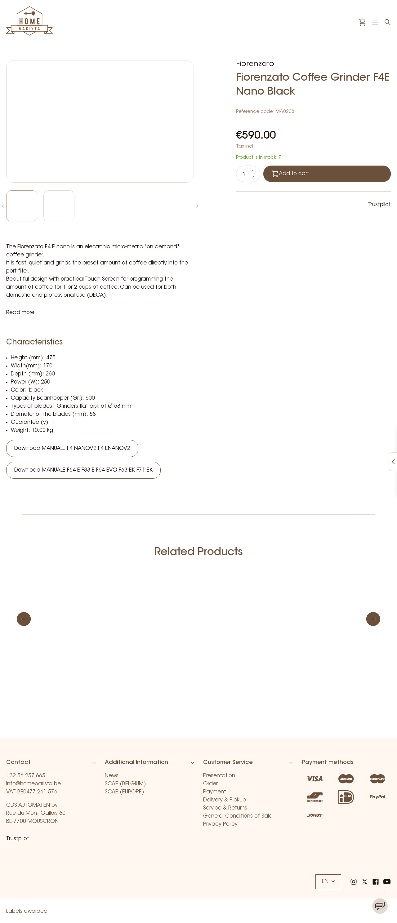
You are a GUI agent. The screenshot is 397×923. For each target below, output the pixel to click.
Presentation (219, 776)
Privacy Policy (220, 824)
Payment (214, 792)
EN (328, 882)
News (111, 776)
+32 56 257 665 (25, 776)
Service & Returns (225, 808)
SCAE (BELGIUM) (125, 784)
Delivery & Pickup (224, 800)
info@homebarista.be (33, 784)
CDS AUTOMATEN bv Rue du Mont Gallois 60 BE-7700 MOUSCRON (35, 813)
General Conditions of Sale (237, 816)
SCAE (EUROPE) (124, 792)
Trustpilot (379, 204)
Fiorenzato (255, 64)
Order (210, 784)
